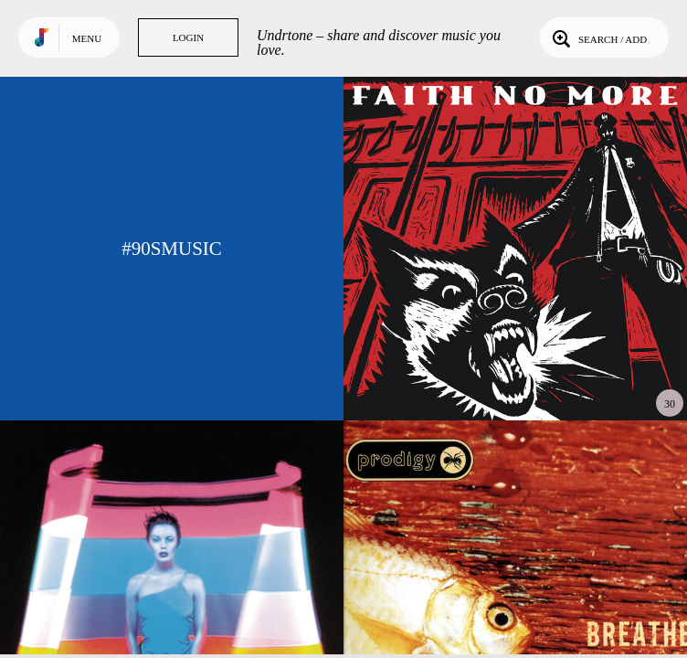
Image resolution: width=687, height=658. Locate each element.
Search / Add (598, 37)
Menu (86, 38)
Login (188, 37)
